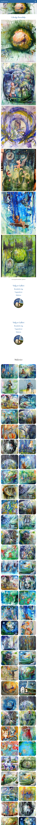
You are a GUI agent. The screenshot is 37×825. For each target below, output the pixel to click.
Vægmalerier (18, 292)
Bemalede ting (18, 289)
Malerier (18, 295)
